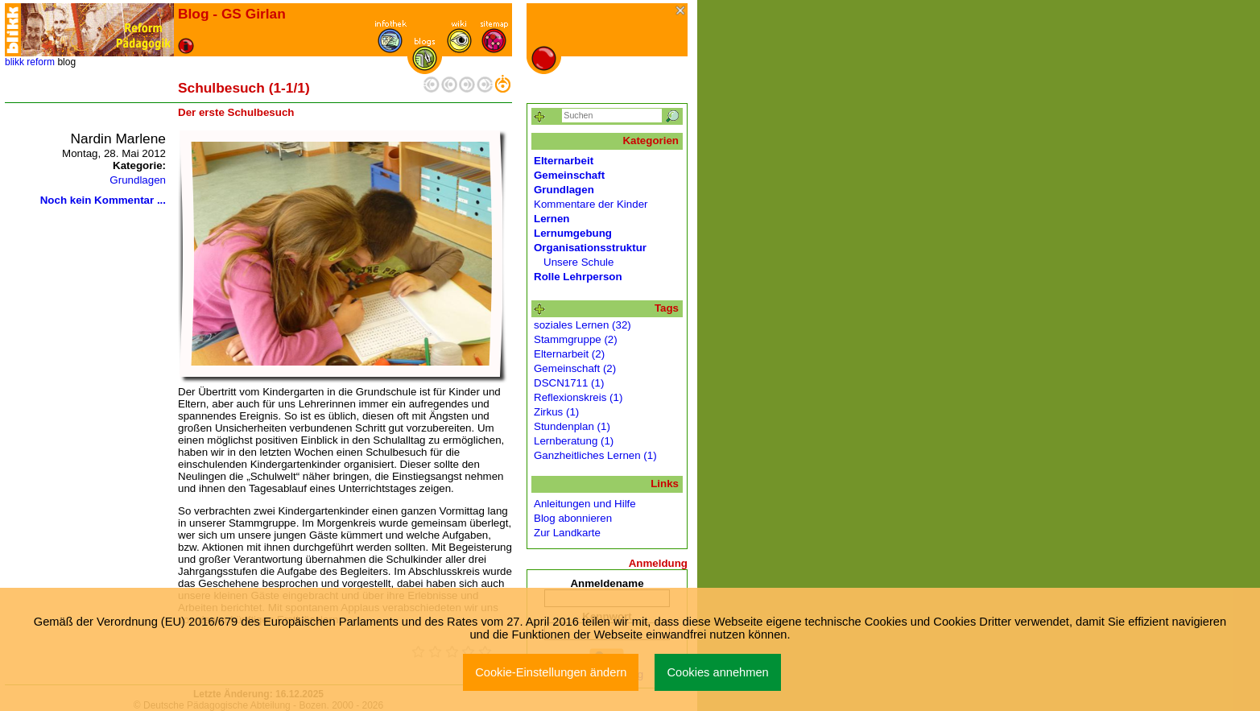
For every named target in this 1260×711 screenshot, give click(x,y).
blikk (14, 62)
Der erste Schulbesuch (236, 112)
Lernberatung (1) (573, 441)
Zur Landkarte (567, 533)
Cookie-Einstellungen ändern (550, 672)
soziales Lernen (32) (582, 325)
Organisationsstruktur (590, 248)
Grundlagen (137, 180)
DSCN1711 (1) (569, 383)
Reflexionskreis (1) (578, 397)
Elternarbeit (563, 161)
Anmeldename (606, 583)
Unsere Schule (578, 262)
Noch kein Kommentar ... (103, 200)
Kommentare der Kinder (591, 204)
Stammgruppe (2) (576, 339)
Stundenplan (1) (572, 426)
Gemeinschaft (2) (575, 368)
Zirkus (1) (556, 412)
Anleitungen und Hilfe (585, 504)
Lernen (551, 219)
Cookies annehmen (717, 672)
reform (41, 62)
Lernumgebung (573, 233)
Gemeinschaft (569, 175)
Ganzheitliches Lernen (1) (595, 455)
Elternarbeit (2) (569, 354)
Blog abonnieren (573, 518)
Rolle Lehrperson (578, 277)
